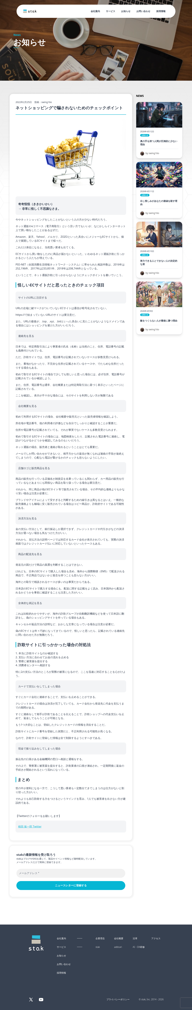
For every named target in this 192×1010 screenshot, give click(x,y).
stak (98, 947)
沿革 (135, 938)
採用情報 (161, 11)
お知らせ (125, 11)
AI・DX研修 (139, 947)
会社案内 (95, 11)
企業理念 (100, 938)
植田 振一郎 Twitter (30, 826)
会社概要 (118, 938)
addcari (118, 947)
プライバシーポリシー (118, 999)
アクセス (156, 938)
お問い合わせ (143, 11)
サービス (110, 11)
